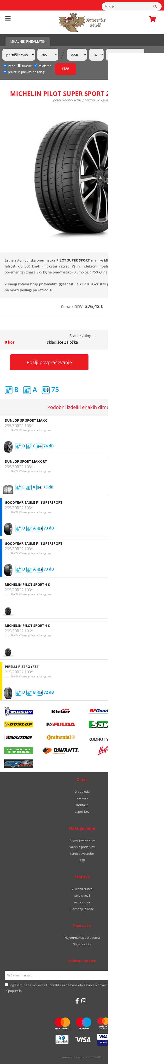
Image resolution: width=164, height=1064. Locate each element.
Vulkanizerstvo (82, 889)
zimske (25, 66)
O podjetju (82, 791)
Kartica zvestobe (82, 853)
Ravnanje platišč (82, 909)
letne (9, 66)
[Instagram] (83, 1001)
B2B (82, 860)
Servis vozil (82, 895)
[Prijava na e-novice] (153, 975)
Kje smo (82, 798)
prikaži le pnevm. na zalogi (26, 72)
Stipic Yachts (82, 944)
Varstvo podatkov (82, 847)
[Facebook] (77, 1001)
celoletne (42, 66)
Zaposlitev (82, 811)
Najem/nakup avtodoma (82, 937)
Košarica (151, 18)
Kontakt (82, 805)
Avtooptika (82, 902)
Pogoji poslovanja (82, 840)
